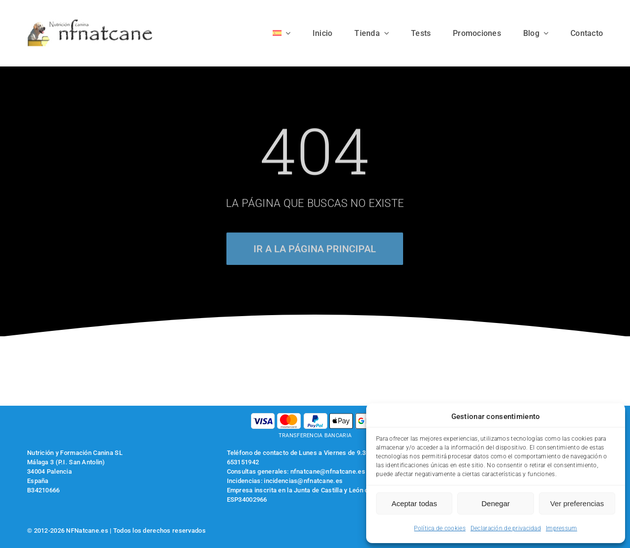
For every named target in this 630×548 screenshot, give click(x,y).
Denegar (495, 503)
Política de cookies (439, 528)
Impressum (561, 528)
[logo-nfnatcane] (90, 23)
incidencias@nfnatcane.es (303, 480)
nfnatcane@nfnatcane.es (327, 471)
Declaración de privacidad (506, 528)
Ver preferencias (577, 503)
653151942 (243, 462)
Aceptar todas (414, 503)
